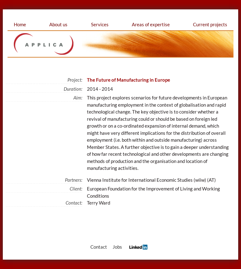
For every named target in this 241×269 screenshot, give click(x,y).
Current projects (210, 24)
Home (20, 24)
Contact (98, 247)
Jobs (117, 247)
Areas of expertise (151, 24)
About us (58, 24)
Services (100, 24)
